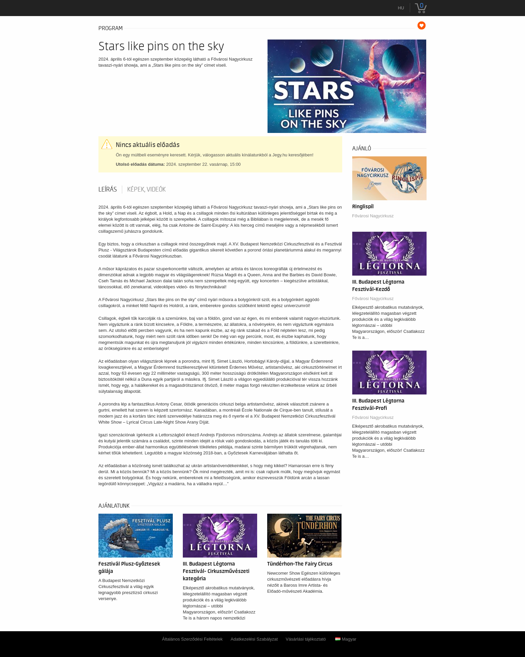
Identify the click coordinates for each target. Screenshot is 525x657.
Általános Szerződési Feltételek (192, 639)
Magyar (345, 639)
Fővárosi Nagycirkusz (373, 215)
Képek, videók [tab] (146, 189)
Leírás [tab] (107, 189)
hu (401, 7)
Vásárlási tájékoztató (306, 639)
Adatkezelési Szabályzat (254, 639)
